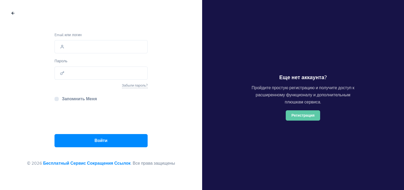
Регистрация (303, 115)
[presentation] (95, 119)
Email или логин (68, 34)
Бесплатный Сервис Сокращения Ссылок (87, 163)
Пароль (61, 61)
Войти (100, 141)
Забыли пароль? (135, 85)
